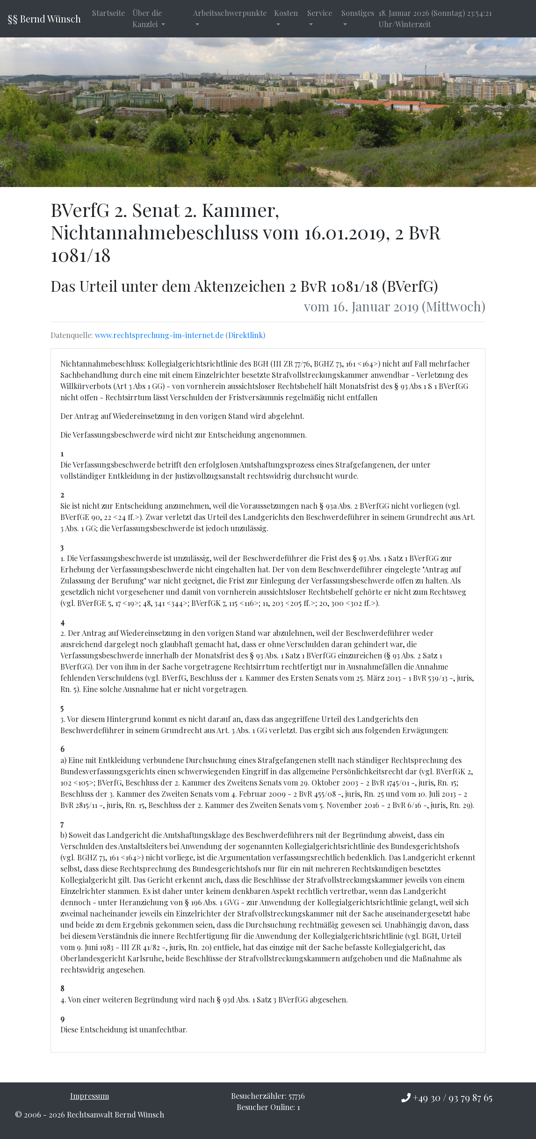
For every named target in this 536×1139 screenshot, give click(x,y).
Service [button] (319, 13)
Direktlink (245, 335)
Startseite (108, 13)
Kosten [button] (286, 13)
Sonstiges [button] (357, 13)
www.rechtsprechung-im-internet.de (159, 335)
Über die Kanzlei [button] (147, 18)
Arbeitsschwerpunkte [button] (230, 13)
